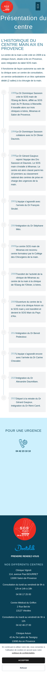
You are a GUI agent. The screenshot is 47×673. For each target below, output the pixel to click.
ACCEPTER (23, 660)
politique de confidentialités (23, 653)
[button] (38, 6)
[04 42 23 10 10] (23, 443)
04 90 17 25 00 (23, 594)
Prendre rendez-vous (25, 556)
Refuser (23, 668)
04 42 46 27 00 (23, 625)
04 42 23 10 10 (23, 451)
